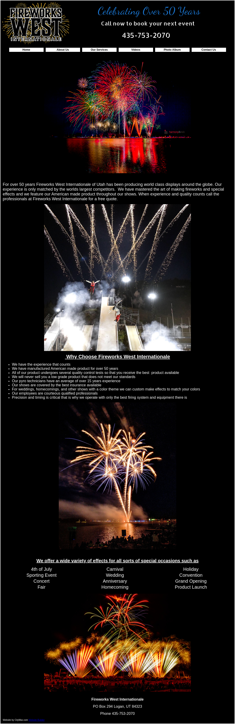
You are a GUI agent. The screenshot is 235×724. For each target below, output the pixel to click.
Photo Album (172, 49)
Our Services (99, 49)
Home (26, 49)
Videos (135, 49)
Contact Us (208, 49)
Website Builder (37, 720)
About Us (63, 49)
